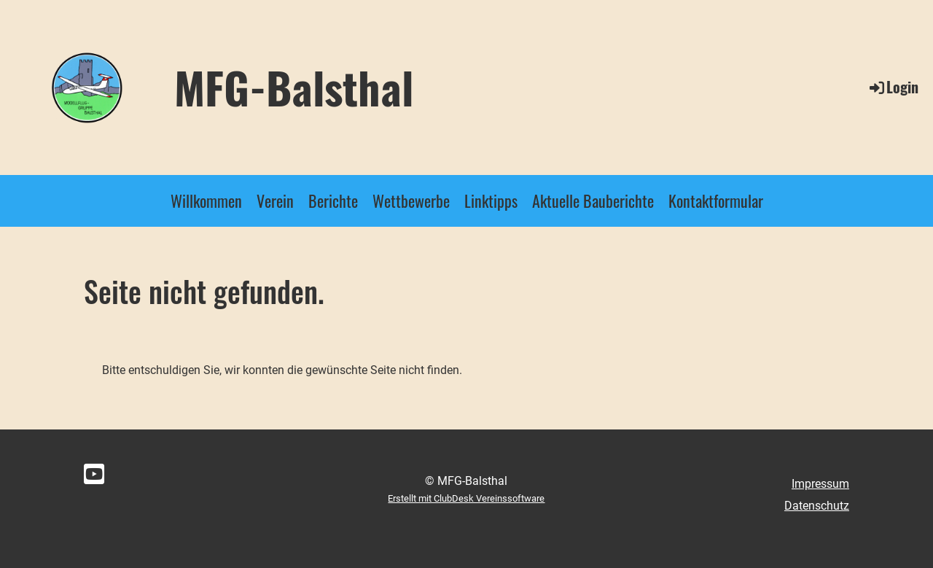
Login (892, 87)
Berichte (333, 200)
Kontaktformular (715, 200)
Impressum (820, 484)
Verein (275, 200)
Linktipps (491, 200)
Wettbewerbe (411, 200)
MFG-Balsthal (293, 86)
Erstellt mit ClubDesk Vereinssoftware (466, 498)
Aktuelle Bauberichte (593, 200)
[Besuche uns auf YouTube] (94, 475)
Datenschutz (816, 506)
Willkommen (206, 200)
